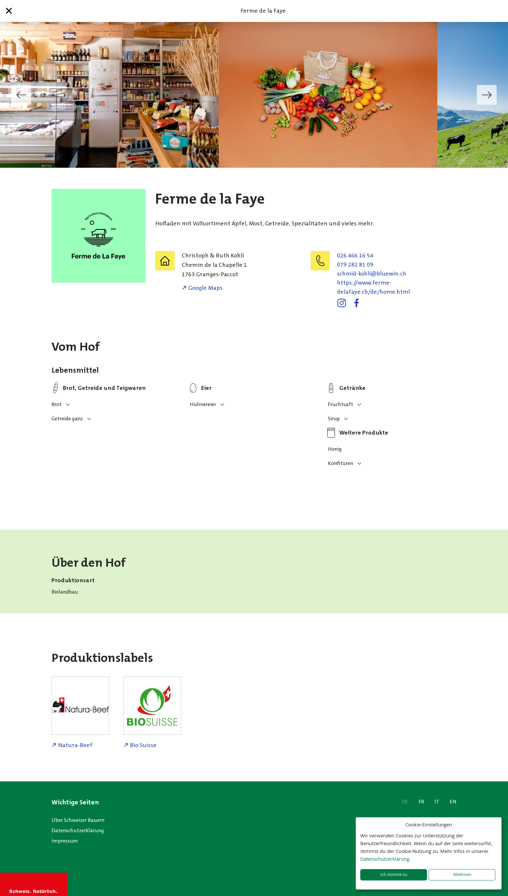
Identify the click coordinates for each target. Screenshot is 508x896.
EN (453, 801)
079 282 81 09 (355, 264)
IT (436, 801)
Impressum (65, 840)
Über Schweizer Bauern (78, 820)
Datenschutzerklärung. (385, 859)
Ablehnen (462, 874)
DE (405, 801)
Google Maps (205, 288)
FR (421, 801)
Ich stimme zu (393, 874)
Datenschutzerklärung (78, 830)
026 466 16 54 (355, 255)
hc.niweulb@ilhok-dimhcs (371, 274)
